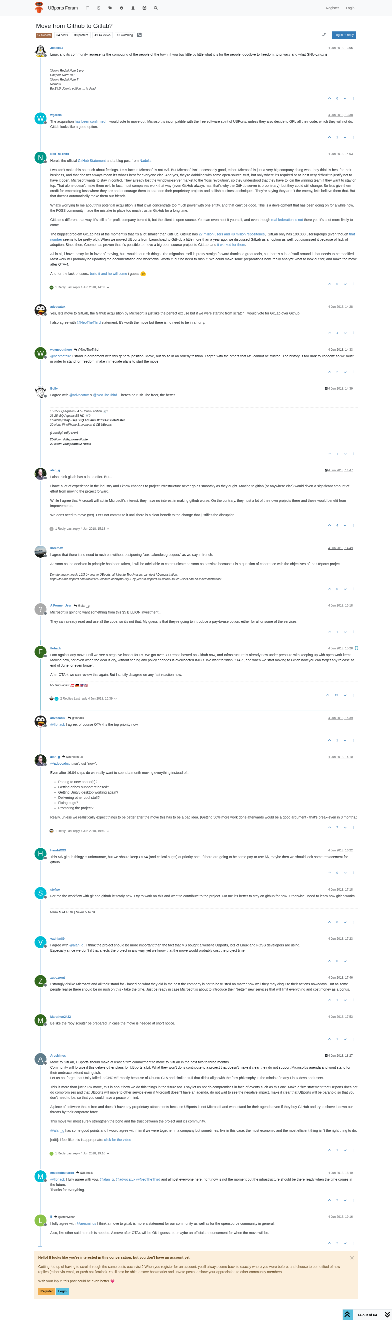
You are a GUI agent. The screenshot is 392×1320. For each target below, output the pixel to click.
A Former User (61, 605)
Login (62, 1291)
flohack (55, 648)
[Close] (352, 1257)
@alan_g (82, 606)
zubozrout (57, 977)
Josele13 (56, 48)
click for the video (117, 1140)
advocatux (58, 306)
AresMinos (58, 1055)
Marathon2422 (60, 1016)
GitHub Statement (92, 161)
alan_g (55, 470)
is (295, 220)
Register (46, 1291)
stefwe (55, 889)
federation (286, 220)
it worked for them (231, 245)
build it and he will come (108, 274)
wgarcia (56, 115)
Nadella (145, 161)
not (300, 220)
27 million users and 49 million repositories (232, 234)
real (274, 220)
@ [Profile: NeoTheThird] (89, 322)
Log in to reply (344, 35)
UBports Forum (63, 7)
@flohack (76, 718)
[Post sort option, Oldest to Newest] (324, 34)
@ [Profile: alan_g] (76, 945)
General (44, 34)
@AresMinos (64, 1217)
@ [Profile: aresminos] (86, 1223)
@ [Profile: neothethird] (60, 356)
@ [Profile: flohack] (57, 724)
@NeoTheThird (86, 349)
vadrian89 (57, 938)
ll (51, 1216)
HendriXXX (58, 850)
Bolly (54, 388)
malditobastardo (62, 1173)
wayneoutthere (61, 349)
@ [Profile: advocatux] (79, 395)
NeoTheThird (59, 154)
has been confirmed (90, 121)
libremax (56, 548)
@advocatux (72, 757)
